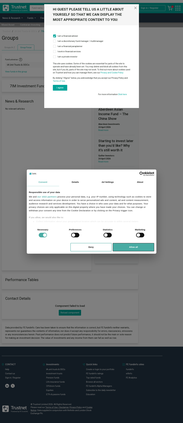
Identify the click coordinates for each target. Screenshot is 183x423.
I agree (59, 87)
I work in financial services (69, 51)
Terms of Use (59, 81)
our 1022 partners (47, 196)
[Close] (135, 8)
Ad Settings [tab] (108, 182)
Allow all (133, 247)
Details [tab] (75, 182)
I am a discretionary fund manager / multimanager (80, 41)
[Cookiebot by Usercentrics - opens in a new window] (141, 174)
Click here (122, 94)
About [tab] (140, 182)
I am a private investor (67, 56)
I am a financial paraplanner (70, 46)
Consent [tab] (43, 182)
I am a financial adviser (67, 36)
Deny (91, 247)
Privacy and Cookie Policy (111, 72)
